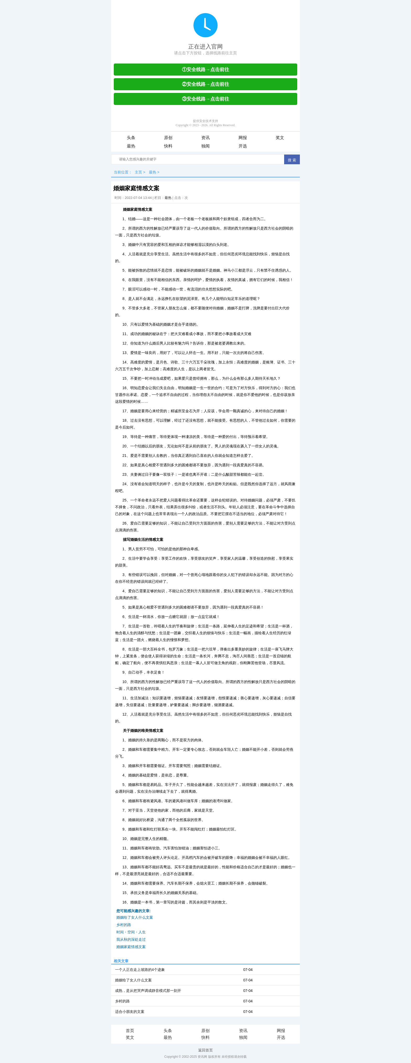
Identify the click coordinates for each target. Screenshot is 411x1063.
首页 (130, 1030)
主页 (138, 172)
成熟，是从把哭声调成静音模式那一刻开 (148, 990)
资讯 (205, 137)
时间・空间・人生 (131, 932)
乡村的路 (123, 925)
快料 (168, 146)
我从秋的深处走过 (131, 939)
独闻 (205, 146)
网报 (243, 137)
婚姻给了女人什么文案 (134, 917)
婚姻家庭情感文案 (131, 947)
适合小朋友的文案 (129, 1011)
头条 (131, 137)
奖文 (280, 137)
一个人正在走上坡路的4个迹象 (140, 969)
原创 (168, 137)
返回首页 (205, 1050)
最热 (131, 146)
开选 (243, 146)
